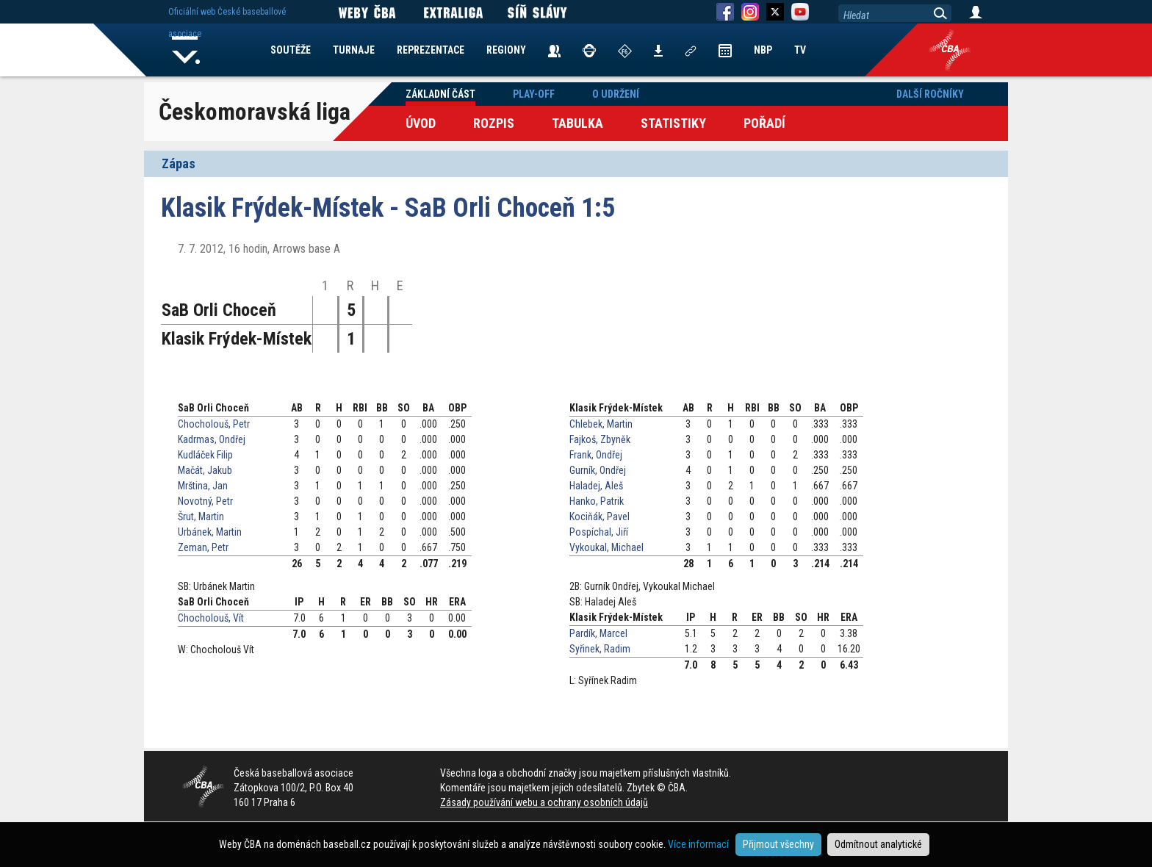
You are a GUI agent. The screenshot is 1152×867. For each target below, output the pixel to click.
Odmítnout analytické (878, 844)
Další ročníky (930, 94)
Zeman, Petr (203, 547)
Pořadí (764, 123)
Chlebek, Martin (601, 424)
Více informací (698, 844)
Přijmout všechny (778, 844)
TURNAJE (354, 50)
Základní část (440, 94)
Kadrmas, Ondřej (211, 439)
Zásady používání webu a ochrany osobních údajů (544, 802)
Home (186, 50)
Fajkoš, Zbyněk (599, 439)
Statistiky (673, 123)
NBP (763, 50)
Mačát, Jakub (205, 470)
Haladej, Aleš (596, 486)
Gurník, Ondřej (597, 470)
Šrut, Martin (201, 516)
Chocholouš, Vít (211, 618)
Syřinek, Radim (599, 649)
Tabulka (577, 123)
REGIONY (506, 50)
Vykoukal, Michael (606, 547)
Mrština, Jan (203, 486)
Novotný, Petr (205, 501)
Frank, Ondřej (595, 455)
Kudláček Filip (205, 455)
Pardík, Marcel (598, 633)
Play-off (534, 94)
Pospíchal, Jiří (598, 532)
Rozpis (493, 123)
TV (800, 50)
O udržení (615, 94)
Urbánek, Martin (210, 532)
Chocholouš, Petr (214, 424)
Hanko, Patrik (596, 501)
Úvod (421, 123)
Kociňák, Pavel (599, 516)
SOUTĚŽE (290, 50)
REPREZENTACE (430, 50)
